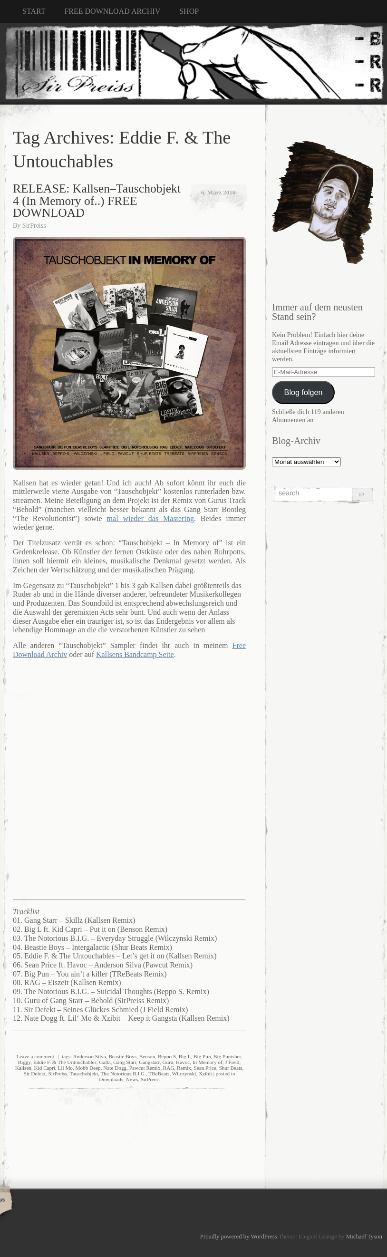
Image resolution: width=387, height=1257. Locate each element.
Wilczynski (184, 1073)
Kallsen (23, 1068)
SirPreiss (34, 225)
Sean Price (205, 1068)
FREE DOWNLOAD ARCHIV (112, 11)
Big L (185, 1056)
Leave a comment (35, 1056)
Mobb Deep (88, 1068)
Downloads (111, 1079)
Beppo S (167, 1056)
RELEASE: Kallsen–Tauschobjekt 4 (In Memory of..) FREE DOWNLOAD (97, 201)
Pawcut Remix (145, 1068)
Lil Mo (65, 1068)
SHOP (189, 11)
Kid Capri (44, 1068)
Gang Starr (124, 1062)
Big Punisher (227, 1056)
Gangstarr (149, 1062)
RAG (168, 1068)
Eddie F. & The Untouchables (65, 1062)
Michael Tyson (364, 1236)
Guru (167, 1062)
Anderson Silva (89, 1056)
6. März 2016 (218, 192)
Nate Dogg (114, 1068)
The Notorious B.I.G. (123, 1073)
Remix (184, 1068)
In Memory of (208, 1062)
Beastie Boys (122, 1056)
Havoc (183, 1062)
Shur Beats (230, 1068)
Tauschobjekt (84, 1073)
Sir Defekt (35, 1073)
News (132, 1079)
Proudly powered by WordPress (238, 1236)
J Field (232, 1062)
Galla (104, 1062)
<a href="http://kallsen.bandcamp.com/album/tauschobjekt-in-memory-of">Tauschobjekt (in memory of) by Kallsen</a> (132, 778)
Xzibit (205, 1073)
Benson (147, 1056)
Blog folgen (303, 392)
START (33, 11)
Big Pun (202, 1056)
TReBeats (158, 1073)
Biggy (24, 1062)
